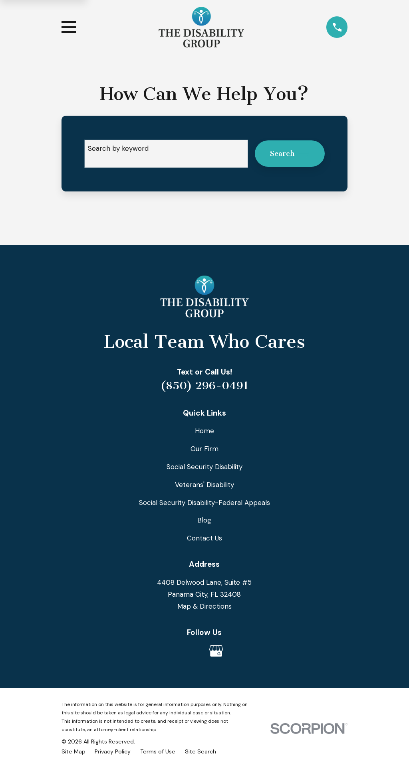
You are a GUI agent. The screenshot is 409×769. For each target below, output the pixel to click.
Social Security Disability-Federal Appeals (204, 502)
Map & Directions (204, 606)
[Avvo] (193, 651)
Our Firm (204, 448)
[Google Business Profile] (216, 651)
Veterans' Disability (204, 484)
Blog (204, 520)
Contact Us (204, 538)
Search (290, 153)
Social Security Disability (204, 466)
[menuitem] (73, 752)
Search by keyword (118, 148)
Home (204, 430)
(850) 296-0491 (204, 385)
